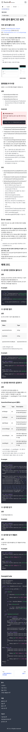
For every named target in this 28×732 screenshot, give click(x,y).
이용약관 (4, 717)
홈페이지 (4, 701)
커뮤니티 (4, 708)
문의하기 (4, 721)
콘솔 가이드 (4, 690)
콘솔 (3, 703)
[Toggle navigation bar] (2, 2)
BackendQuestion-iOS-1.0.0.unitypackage (15, 32)
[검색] (25, 2)
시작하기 (3, 685)
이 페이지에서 (5, 15)
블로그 (3, 706)
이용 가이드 (4, 688)
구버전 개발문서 (5, 692)
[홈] (2, 7)
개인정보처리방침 (6, 719)
